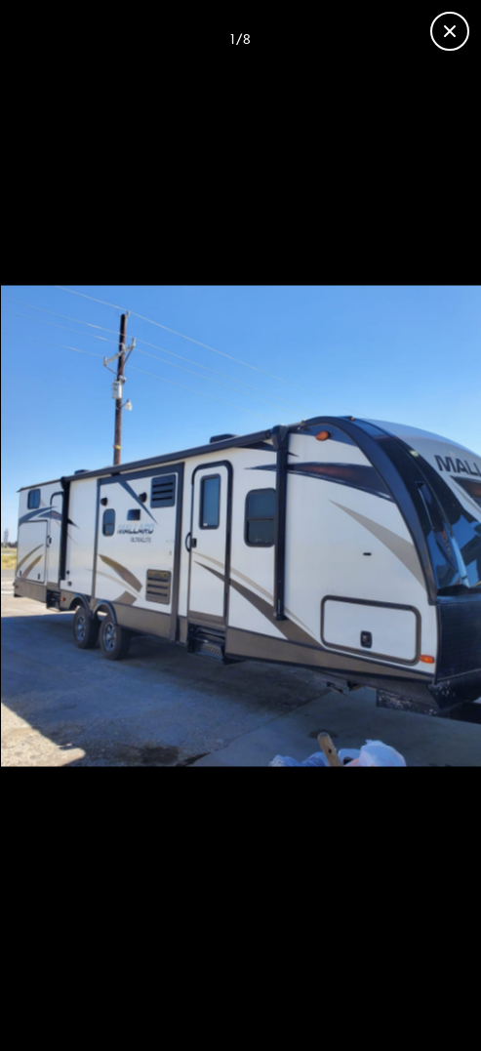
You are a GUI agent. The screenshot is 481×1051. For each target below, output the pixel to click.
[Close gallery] (449, 31)
